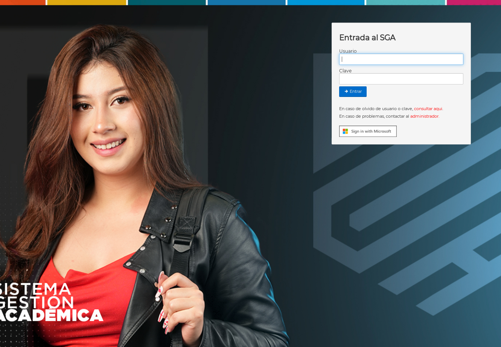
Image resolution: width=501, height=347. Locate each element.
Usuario (348, 51)
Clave (345, 71)
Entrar (353, 91)
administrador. (424, 116)
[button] (369, 130)
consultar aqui (428, 108)
